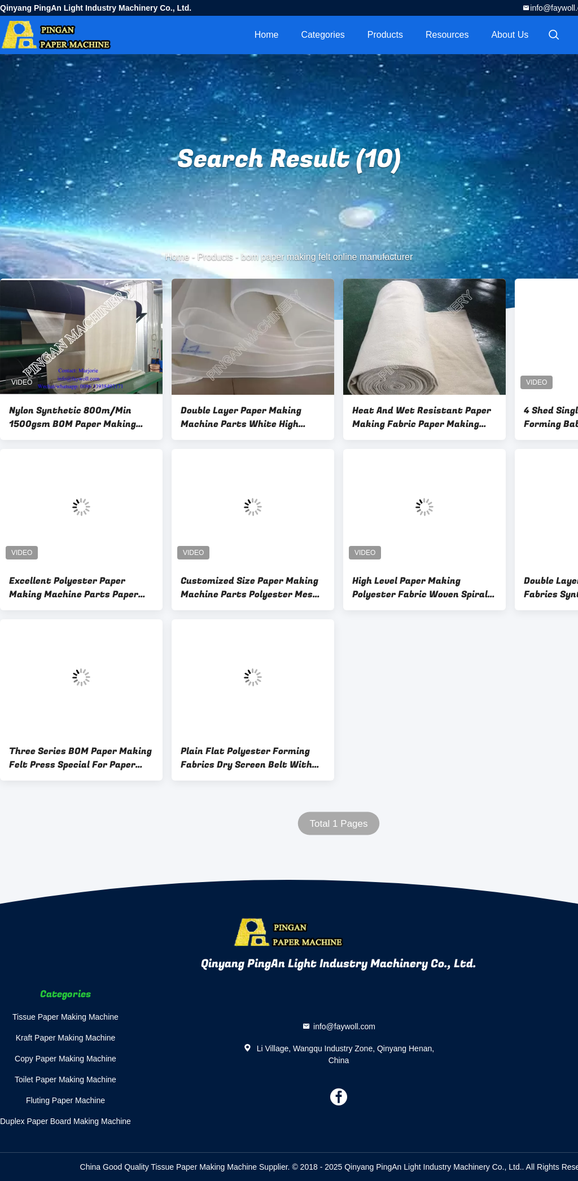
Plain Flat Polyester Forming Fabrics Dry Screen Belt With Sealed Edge (246, 758)
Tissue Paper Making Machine (65, 1016)
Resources (447, 34)
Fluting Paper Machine (65, 1100)
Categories (322, 34)
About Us (509, 34)
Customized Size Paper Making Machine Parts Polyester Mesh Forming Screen (249, 587)
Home (267, 34)
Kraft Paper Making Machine (66, 1037)
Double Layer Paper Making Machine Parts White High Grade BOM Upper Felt (241, 417)
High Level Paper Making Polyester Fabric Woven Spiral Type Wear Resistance (420, 587)
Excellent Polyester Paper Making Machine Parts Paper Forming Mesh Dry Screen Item (78, 587)
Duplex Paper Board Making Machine (65, 1121)
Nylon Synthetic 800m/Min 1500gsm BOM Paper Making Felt (72, 417)
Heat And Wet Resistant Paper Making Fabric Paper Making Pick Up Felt (421, 417)
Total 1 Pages (338, 823)
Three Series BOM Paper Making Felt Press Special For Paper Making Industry (80, 758)
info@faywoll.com (344, 1026)
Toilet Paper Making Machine (65, 1079)
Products (385, 34)
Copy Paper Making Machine (65, 1058)
